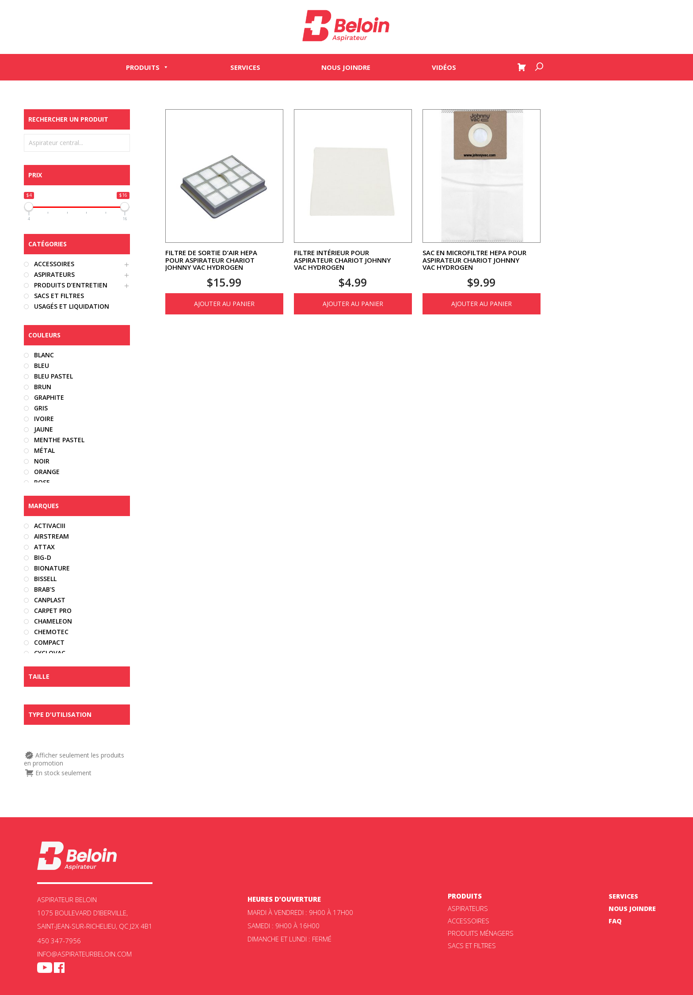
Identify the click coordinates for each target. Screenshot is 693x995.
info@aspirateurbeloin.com (84, 953)
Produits (147, 67)
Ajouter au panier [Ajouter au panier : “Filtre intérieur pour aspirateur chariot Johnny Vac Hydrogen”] (353, 303)
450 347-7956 (59, 940)
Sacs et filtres (472, 945)
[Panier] (521, 67)
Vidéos (444, 67)
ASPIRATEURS (468, 908)
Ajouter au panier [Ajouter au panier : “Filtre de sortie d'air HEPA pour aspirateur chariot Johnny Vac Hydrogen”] (224, 303)
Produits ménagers (481, 933)
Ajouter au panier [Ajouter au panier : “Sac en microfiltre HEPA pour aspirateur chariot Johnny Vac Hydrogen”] (481, 303)
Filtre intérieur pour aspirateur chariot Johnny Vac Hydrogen (342, 260)
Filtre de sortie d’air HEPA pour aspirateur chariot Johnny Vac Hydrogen (211, 260)
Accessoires (468, 920)
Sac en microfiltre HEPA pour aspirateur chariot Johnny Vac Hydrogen (474, 260)
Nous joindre (345, 67)
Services (245, 67)
